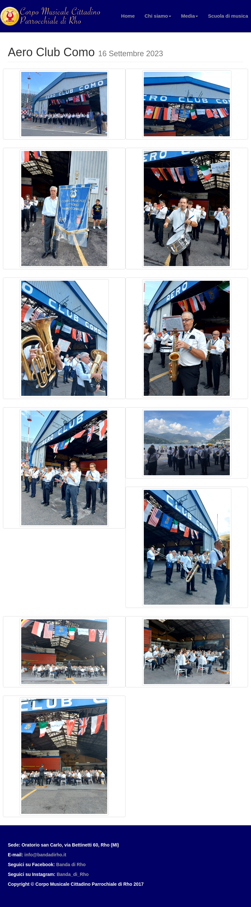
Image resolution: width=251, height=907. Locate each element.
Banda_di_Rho (73, 874)
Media (189, 16)
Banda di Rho (71, 864)
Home (128, 16)
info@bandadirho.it (45, 854)
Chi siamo (157, 16)
